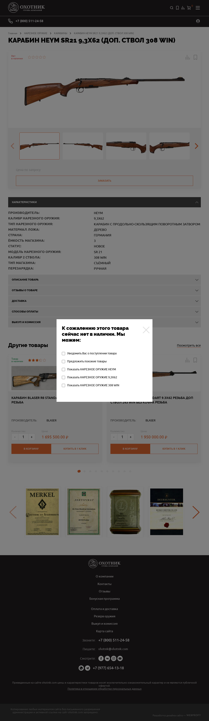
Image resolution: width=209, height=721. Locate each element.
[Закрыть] (145, 330)
